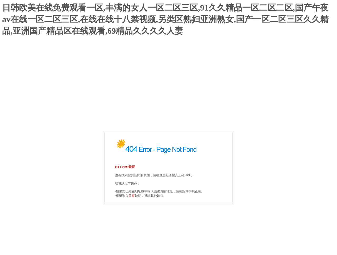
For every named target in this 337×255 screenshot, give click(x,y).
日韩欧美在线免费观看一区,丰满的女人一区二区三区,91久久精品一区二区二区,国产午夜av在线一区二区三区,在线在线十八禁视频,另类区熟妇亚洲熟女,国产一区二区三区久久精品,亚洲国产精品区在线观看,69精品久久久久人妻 (165, 19)
